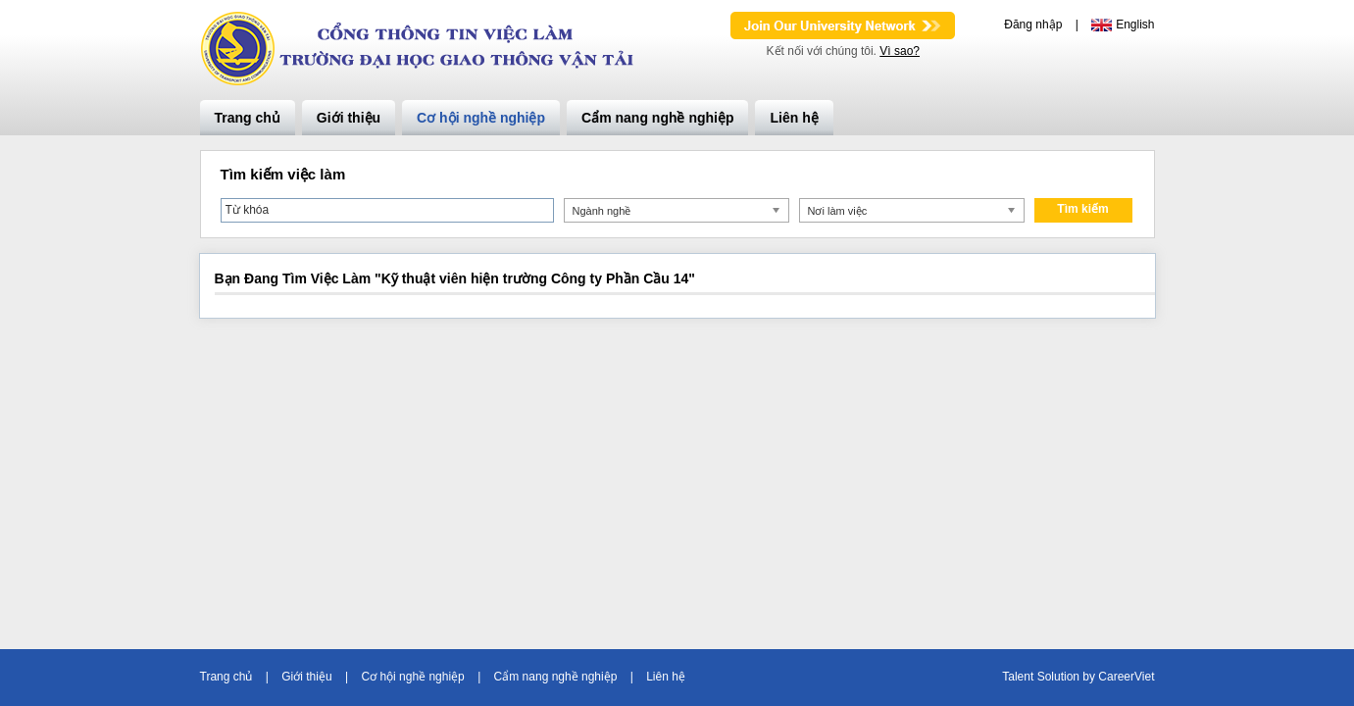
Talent (1019, 676)
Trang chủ (247, 118)
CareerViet (1126, 676)
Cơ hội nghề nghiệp (481, 118)
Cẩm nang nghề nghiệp (657, 118)
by (1090, 676)
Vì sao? (899, 51)
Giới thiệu (348, 118)
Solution (1060, 676)
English (1135, 24)
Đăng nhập (1033, 24)
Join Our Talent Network (842, 25)
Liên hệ (794, 118)
